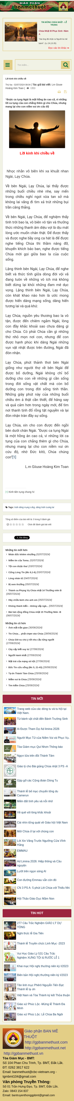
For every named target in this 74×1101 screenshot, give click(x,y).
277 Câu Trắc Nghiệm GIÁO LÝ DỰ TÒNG (39, 925)
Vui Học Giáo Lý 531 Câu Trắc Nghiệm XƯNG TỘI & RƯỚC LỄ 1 (38, 955)
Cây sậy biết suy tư (18, 649)
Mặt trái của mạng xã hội (21, 661)
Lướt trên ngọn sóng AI (31, 871)
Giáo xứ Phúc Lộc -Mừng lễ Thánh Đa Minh (41, 1006)
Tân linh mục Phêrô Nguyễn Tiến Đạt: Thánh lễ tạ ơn (40, 987)
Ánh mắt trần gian (18, 627)
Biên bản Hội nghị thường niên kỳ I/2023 (42, 975)
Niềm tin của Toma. (18, 560)
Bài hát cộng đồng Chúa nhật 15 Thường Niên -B (34, 612)
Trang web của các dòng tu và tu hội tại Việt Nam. (41, 710)
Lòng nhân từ (15, 578)
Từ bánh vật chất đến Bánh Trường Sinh (42, 718)
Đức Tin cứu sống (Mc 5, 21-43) (25, 667)
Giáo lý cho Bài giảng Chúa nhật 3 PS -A (42, 766)
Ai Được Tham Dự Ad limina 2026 (38, 728)
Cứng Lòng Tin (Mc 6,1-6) (22, 572)
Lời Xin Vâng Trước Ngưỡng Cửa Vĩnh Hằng (41, 842)
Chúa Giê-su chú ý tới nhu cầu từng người (31, 639)
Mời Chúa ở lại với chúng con (35, 831)
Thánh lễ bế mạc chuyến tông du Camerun (37, 793)
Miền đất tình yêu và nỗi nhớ (35, 801)
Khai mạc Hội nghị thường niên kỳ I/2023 (42, 966)
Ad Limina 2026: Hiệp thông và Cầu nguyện (39, 863)
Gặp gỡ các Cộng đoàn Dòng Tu (37, 780)
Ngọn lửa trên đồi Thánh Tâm (35, 755)
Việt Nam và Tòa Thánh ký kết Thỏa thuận (43, 995)
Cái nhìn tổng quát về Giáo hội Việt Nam (42, 822)
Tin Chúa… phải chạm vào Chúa (25, 633)
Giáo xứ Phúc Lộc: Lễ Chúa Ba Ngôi (40, 1014)
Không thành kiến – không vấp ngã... (28, 606)
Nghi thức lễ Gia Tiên (30, 933)
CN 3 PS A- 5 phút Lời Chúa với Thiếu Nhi (43, 887)
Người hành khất (17, 655)
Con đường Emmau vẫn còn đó (36, 879)
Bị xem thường (16, 584)
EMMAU (22, 850)
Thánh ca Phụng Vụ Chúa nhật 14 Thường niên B (35, 590)
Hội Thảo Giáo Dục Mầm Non (35, 898)
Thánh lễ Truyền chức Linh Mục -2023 (41, 943)
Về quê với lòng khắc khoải (34, 812)
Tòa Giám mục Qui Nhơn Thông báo (40, 746)
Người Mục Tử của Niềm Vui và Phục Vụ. (43, 737)
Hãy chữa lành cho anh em (22, 600)
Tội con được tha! (18, 566)
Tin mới (37, 698)
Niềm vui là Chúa (17, 679)
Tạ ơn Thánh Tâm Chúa (21, 673)
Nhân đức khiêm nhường (22, 554)
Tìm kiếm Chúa (16, 685)
